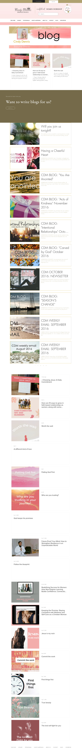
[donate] (53, 1)
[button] (45, 20)
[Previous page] (35, 365)
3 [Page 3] (43, 365)
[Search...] (48, 14)
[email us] (10, 108)
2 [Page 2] (40, 365)
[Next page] (46, 365)
